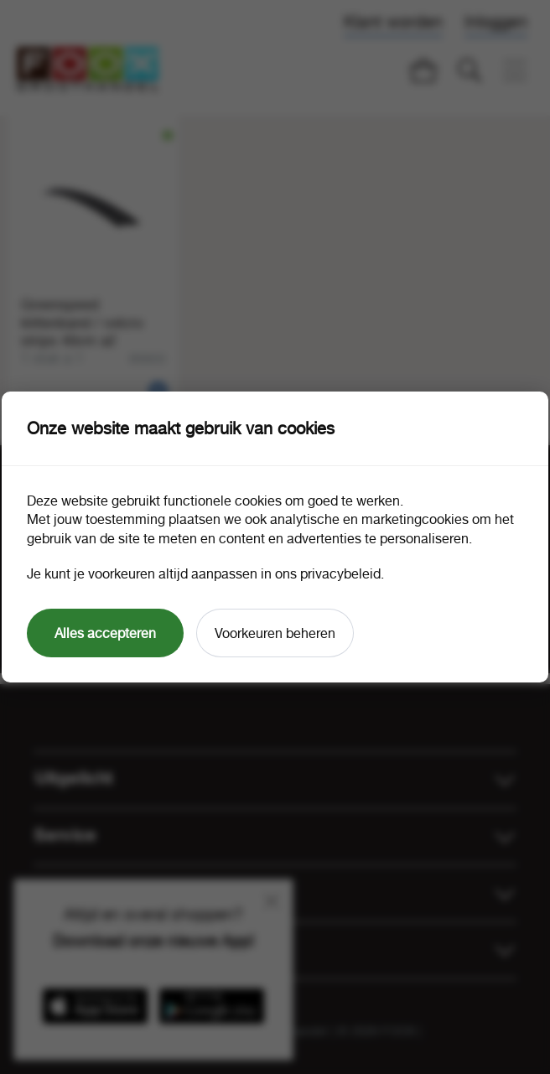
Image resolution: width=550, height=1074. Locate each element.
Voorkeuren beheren (275, 633)
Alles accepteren (105, 633)
